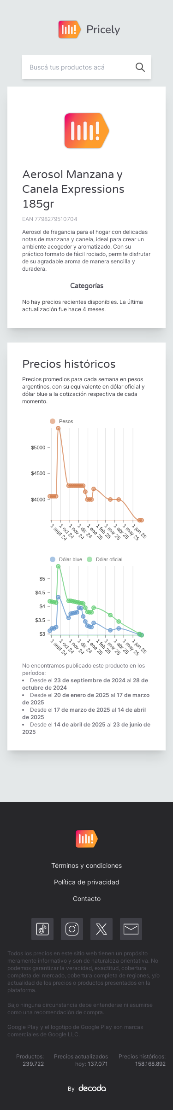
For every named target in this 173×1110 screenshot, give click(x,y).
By (87, 1088)
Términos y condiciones (86, 865)
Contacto (87, 898)
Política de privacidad (86, 882)
